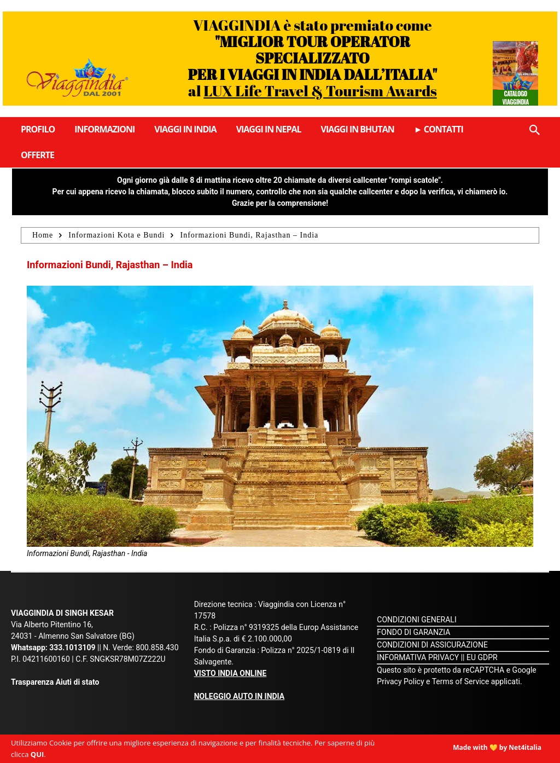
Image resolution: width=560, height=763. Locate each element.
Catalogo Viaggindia (516, 97)
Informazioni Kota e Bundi (116, 235)
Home (42, 235)
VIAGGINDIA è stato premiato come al (312, 58)
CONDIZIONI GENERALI (416, 619)
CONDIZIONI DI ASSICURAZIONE (432, 644)
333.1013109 (72, 647)
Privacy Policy (401, 681)
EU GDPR (482, 657)
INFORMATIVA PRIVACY (418, 657)
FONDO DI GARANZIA (413, 632)
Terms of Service (460, 681)
